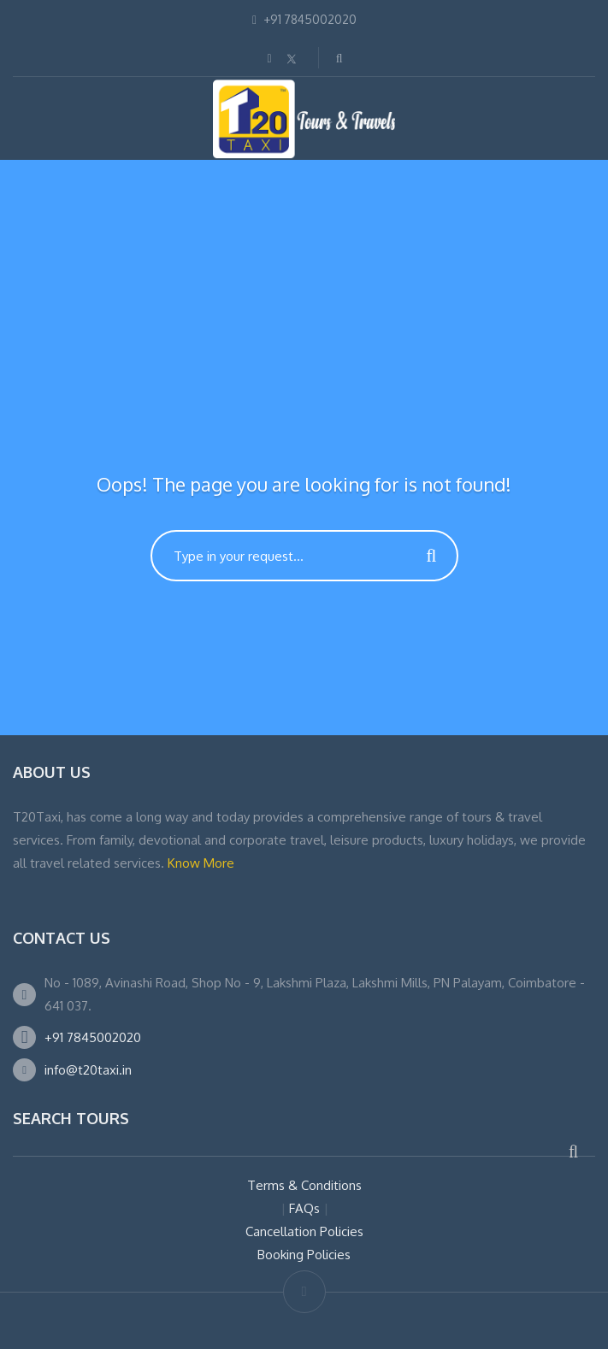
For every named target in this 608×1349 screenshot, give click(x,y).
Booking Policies (304, 1254)
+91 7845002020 (92, 1037)
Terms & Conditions (304, 1185)
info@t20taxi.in (88, 1070)
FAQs (304, 1208)
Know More (201, 863)
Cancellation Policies (304, 1231)
